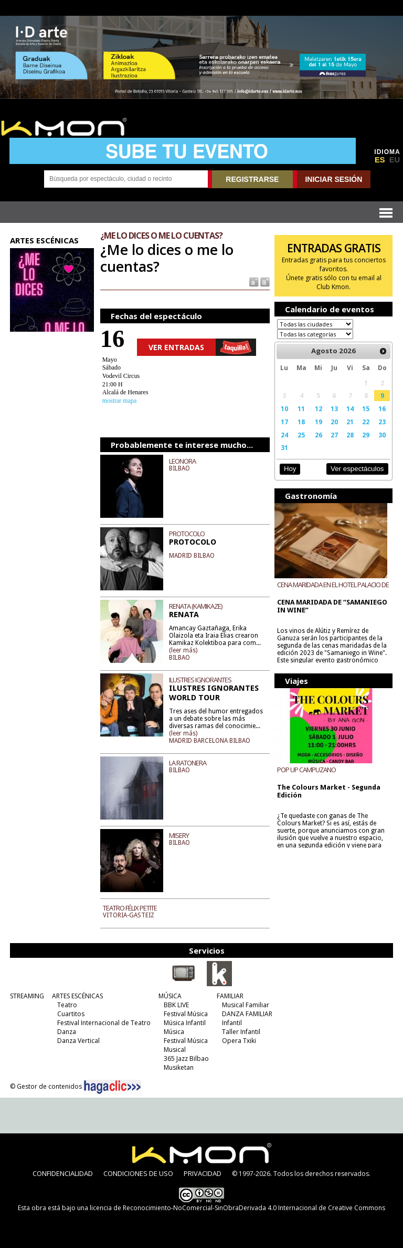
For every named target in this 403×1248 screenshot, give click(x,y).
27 (334, 435)
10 (284, 408)
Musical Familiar (245, 1004)
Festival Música (186, 1013)
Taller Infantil (241, 1031)
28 (350, 435)
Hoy (290, 469)
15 (365, 408)
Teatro (67, 1004)
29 (365, 435)
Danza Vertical (78, 1040)
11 (301, 408)
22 (365, 421)
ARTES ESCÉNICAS (77, 995)
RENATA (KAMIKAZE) (195, 606)
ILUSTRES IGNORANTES (200, 679)
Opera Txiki (239, 1040)
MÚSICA (170, 995)
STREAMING (27, 995)
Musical (175, 1049)
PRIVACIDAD (202, 1173)
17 (284, 421)
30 (382, 435)
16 (382, 408)
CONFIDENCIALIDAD (63, 1173)
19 (318, 421)
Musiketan (179, 1067)
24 (284, 435)
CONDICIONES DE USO (138, 1173)
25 (301, 435)
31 (284, 447)
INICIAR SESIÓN (333, 179)
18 (301, 421)
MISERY (179, 835)
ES (380, 160)
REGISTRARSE (252, 179)
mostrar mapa (119, 400)
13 (334, 408)
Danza (66, 1031)
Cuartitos (70, 1013)
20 (334, 421)
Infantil (232, 1022)
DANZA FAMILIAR (247, 1013)
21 (350, 421)
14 (350, 408)
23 (382, 421)
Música (174, 1031)
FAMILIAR (230, 995)
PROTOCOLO (187, 533)
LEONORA (182, 461)
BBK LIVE (176, 1004)
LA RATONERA (187, 763)
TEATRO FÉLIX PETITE (130, 908)
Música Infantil (185, 1022)
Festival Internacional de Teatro (104, 1022)
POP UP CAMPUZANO (306, 769)
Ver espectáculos (357, 469)
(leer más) (183, 650)
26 (318, 435)
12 (318, 408)
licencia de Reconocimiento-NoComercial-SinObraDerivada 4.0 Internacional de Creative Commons (237, 1207)
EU (394, 160)
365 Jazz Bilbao (186, 1058)
